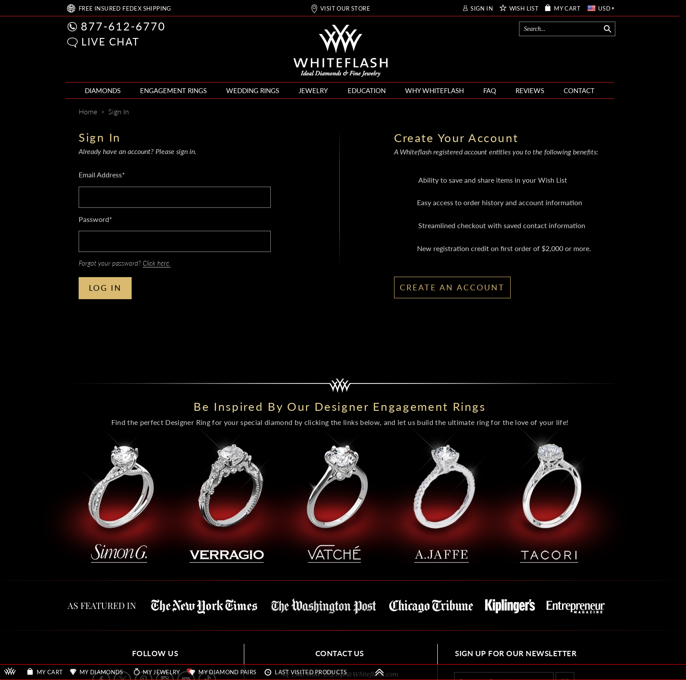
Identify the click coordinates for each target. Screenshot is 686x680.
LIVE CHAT (110, 41)
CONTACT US (339, 653)
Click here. (157, 263)
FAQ (489, 90)
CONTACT (579, 90)
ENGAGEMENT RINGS (173, 90)
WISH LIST (524, 8)
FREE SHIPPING (125, 8)
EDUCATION (367, 90)
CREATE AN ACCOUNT (452, 287)
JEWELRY (313, 90)
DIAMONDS (103, 90)
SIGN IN (481, 8)
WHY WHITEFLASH (434, 90)
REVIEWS (529, 90)
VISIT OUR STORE (345, 8)
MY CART (567, 8)
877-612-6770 (123, 26)
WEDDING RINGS (252, 90)
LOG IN (105, 288)
